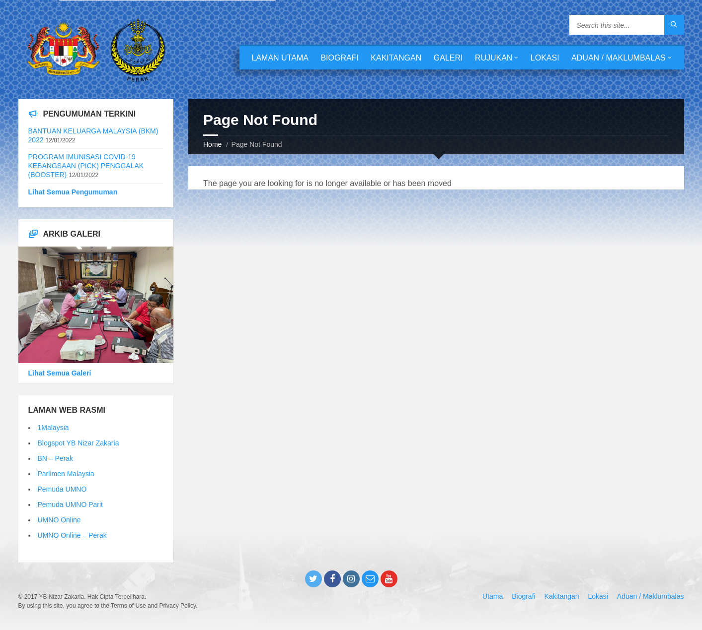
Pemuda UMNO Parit (70, 504)
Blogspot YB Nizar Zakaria (78, 443)
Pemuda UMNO (62, 489)
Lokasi (545, 58)
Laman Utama (280, 58)
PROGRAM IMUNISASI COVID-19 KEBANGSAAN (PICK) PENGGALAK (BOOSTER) (86, 166)
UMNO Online (59, 520)
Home (212, 144)
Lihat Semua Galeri (59, 373)
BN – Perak (56, 458)
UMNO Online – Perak (72, 535)
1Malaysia (53, 428)
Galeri (448, 58)
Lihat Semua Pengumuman (73, 192)
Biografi (339, 58)
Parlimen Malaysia (66, 474)
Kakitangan (396, 58)
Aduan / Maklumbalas (618, 58)
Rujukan (494, 58)
